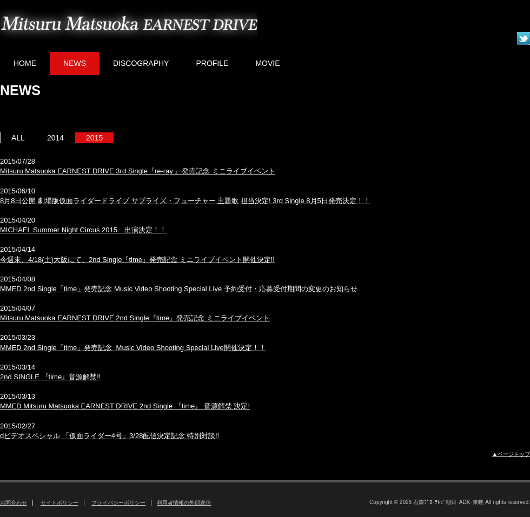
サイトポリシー (59, 503)
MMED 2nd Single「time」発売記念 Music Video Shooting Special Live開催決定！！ (133, 348)
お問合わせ (13, 503)
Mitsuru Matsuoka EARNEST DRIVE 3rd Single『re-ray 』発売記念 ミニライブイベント (137, 171)
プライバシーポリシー (118, 503)
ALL (18, 137)
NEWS (74, 63)
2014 (55, 137)
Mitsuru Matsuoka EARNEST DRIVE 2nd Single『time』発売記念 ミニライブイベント (135, 318)
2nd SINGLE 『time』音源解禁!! (50, 377)
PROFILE (212, 63)
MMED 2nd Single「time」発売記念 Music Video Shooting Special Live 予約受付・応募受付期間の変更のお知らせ (178, 289)
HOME (25, 63)
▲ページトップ (511, 454)
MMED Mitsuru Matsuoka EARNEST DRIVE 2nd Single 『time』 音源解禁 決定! (125, 406)
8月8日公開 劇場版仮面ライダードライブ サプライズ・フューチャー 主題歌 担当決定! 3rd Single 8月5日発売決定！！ (185, 201)
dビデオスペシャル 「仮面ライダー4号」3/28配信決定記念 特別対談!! (109, 436)
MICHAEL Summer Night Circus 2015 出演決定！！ (83, 230)
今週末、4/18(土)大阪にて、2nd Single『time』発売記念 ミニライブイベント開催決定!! (137, 260)
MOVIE (267, 63)
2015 (94, 137)
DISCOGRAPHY (141, 63)
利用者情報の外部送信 (184, 503)
